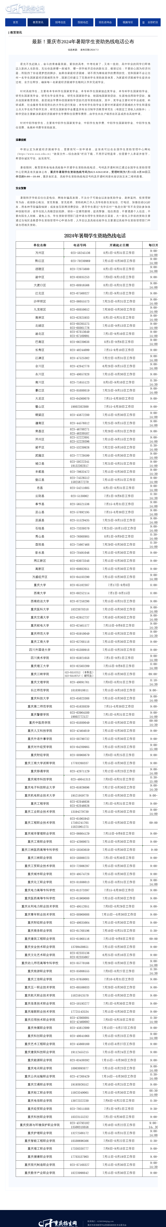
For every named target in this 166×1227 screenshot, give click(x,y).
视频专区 (128, 22)
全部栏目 (150, 22)
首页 (15, 22)
